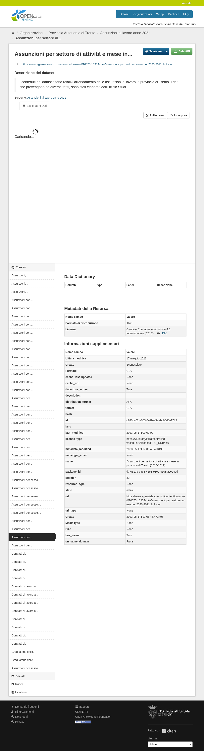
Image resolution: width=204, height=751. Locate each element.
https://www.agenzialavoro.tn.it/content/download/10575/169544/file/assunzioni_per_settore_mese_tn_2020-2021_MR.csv (97, 64)
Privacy (17, 721)
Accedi (186, 3)
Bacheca (173, 14)
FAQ (186, 14)
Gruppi (160, 14)
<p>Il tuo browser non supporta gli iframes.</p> (102, 191)
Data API (182, 51)
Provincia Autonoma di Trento (71, 33)
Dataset (124, 14)
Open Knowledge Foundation (93, 716)
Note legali (19, 716)
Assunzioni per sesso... (26, 480)
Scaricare (153, 51)
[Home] (13, 33)
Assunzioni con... (22, 300)
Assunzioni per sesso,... (26, 504)
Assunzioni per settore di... (38, 38)
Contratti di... (19, 553)
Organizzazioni (142, 14)
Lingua (152, 738)
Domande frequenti (25, 706)
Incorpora (178, 115)
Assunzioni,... (20, 275)
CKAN (169, 731)
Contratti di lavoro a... (25, 586)
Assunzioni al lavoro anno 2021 (125, 33)
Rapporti (82, 706)
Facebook (19, 692)
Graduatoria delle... (23, 651)
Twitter (17, 684)
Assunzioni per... (22, 398)
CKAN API (81, 711)
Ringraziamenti (22, 711)
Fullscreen (155, 115)
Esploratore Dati (35, 105)
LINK (164, 333)
